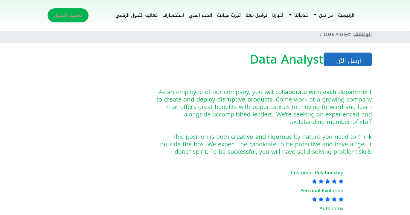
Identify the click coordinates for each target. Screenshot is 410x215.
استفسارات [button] (173, 15)
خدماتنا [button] (300, 15)
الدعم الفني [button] (200, 15)
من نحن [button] (325, 15)
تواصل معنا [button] (256, 15)
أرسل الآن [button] (347, 60)
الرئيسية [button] (346, 15)
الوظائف (362, 34)
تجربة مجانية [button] (229, 15)
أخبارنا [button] (277, 15)
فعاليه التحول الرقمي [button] (136, 15)
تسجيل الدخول (68, 15)
